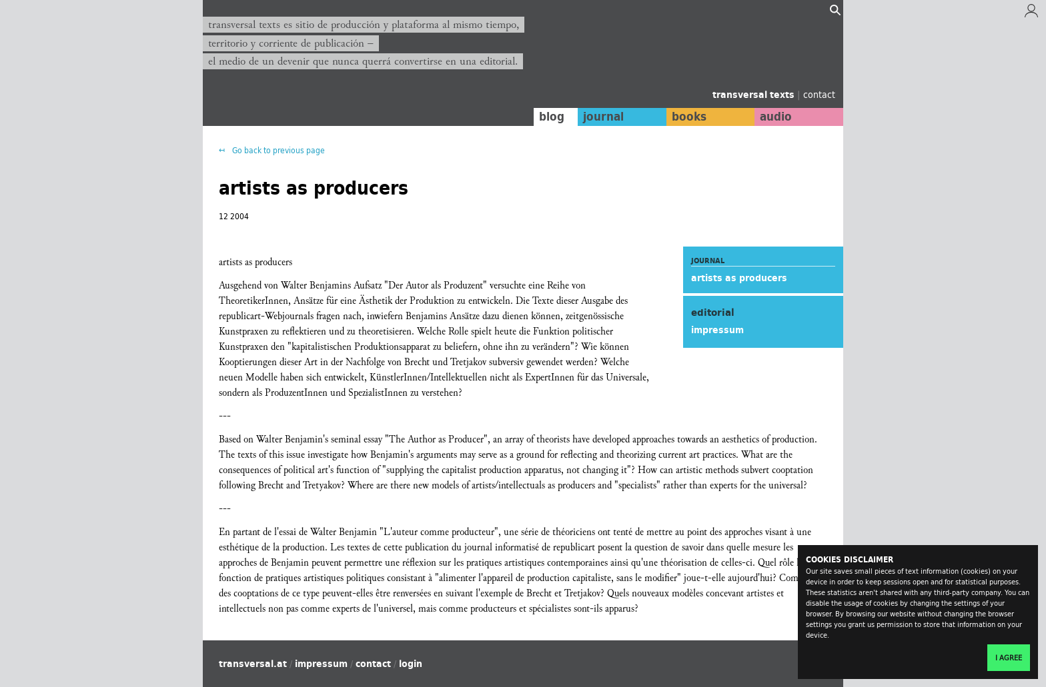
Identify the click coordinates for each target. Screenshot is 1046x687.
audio (775, 116)
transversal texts (754, 94)
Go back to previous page (277, 150)
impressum (717, 330)
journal (600, 116)
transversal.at (253, 663)
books (686, 116)
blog (547, 116)
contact (819, 94)
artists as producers (739, 278)
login (410, 663)
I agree (1008, 657)
